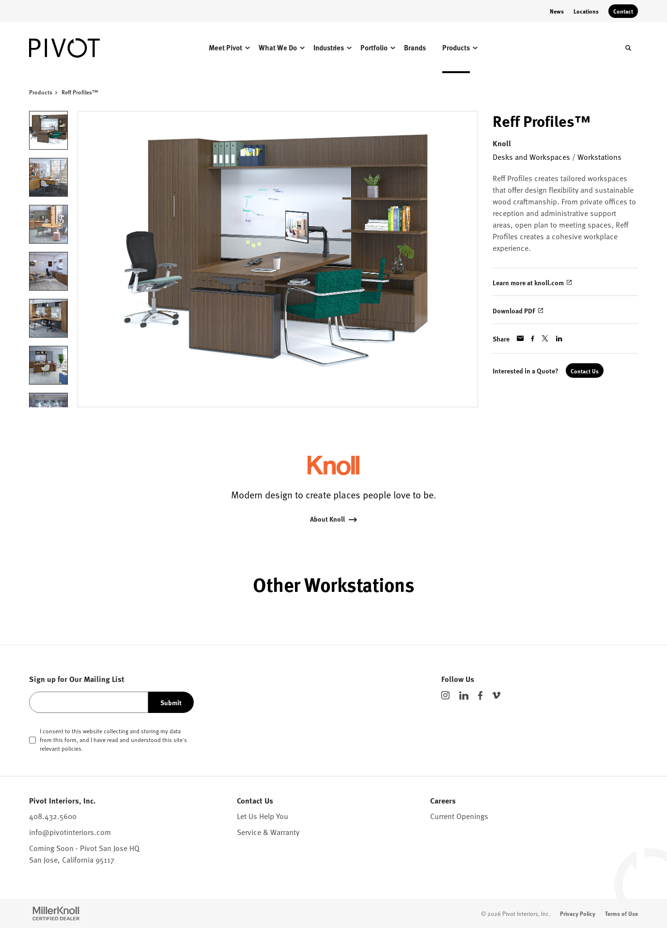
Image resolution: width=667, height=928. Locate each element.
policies (71, 748)
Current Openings (459, 815)
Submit (171, 702)
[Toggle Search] (628, 48)
